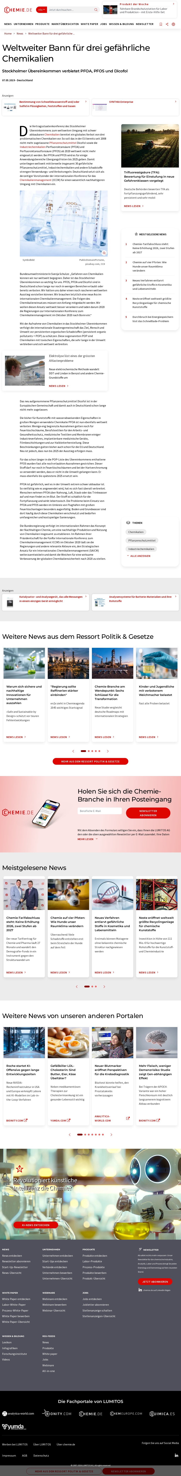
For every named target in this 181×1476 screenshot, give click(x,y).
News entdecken (12, 1255)
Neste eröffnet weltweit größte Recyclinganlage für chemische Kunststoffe (152, 303)
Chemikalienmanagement (36, 180)
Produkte (48, 1348)
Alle (40, 9)
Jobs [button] (103, 24)
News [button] (8, 24)
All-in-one (48, 1371)
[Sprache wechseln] (173, 24)
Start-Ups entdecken (55, 1261)
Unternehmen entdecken (57, 1255)
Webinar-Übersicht (53, 1310)
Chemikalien (52, 134)
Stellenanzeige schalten (97, 1310)
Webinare (48, 1365)
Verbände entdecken (54, 1267)
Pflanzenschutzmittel (63, 143)
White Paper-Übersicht (16, 1322)
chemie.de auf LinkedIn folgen (154, 1290)
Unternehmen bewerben (57, 1273)
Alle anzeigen (137, 556)
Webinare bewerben (54, 1304)
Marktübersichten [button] (65, 24)
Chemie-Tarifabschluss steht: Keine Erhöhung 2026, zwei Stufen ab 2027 (153, 248)
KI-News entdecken (35, 1225)
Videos (6, 1359)
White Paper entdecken (16, 1299)
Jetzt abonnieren (155, 1281)
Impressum (9, 1455)
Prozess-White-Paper (15, 1310)
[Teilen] (167, 24)
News (45, 1342)
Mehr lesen (88, 839)
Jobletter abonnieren (96, 1304)
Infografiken (9, 1348)
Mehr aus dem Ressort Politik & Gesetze (90, 761)
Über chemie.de (66, 1444)
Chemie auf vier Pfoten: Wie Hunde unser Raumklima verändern (150, 266)
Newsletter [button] (144, 24)
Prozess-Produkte (94, 1267)
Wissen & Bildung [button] (121, 24)
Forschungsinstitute (14, 1354)
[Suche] (96, 10)
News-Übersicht (12, 1273)
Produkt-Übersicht (94, 1278)
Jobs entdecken (92, 1299)
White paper (49, 1354)
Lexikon (6, 1342)
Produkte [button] (42, 24)
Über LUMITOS (42, 1444)
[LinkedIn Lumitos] (176, 1455)
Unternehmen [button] (23, 24)
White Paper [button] (89, 24)
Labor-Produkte (92, 1261)
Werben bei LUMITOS (15, 1444)
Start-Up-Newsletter (15, 1267)
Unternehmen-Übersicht (57, 1278)
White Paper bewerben (16, 1316)
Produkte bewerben (94, 1273)
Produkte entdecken (95, 1255)
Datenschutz (41, 1455)
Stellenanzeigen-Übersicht (99, 1316)
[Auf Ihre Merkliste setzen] (160, 24)
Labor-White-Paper (14, 1304)
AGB (24, 1455)
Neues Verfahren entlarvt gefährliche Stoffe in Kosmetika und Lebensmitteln (152, 284)
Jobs (45, 1359)
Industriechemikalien (33, 147)
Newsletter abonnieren (148, 813)
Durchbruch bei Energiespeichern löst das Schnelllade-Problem (153, 319)
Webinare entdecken (54, 1299)
